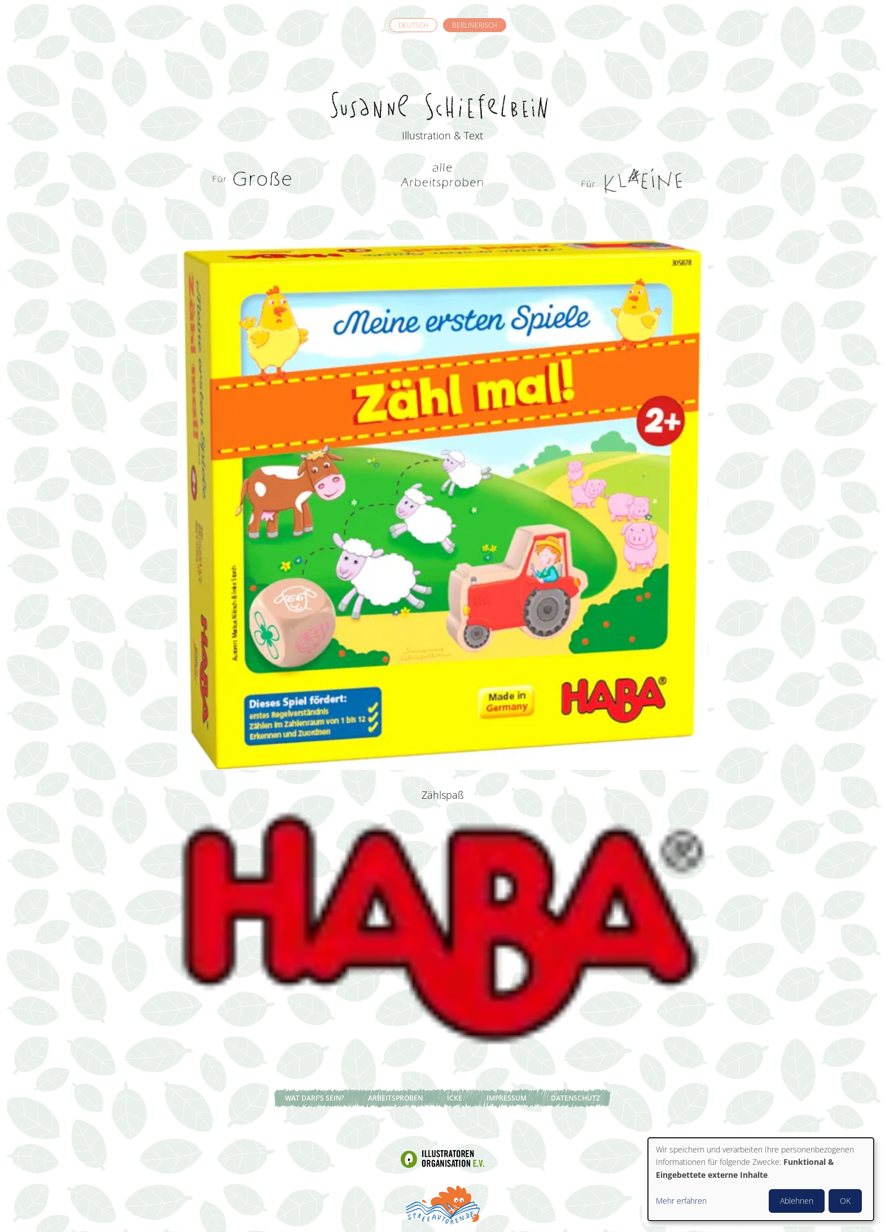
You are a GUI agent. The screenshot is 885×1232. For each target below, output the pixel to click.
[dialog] (761, 1179)
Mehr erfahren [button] (681, 1200)
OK (845, 1200)
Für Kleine (631, 180)
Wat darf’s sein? (314, 1098)
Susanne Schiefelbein (442, 85)
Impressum (507, 1098)
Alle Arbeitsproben (442, 180)
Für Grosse (253, 180)
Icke (454, 1098)
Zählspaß (443, 795)
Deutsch (413, 25)
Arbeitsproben (395, 1098)
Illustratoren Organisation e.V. (442, 1158)
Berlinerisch (474, 25)
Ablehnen (796, 1200)
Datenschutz (575, 1098)
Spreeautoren (442, 1203)
